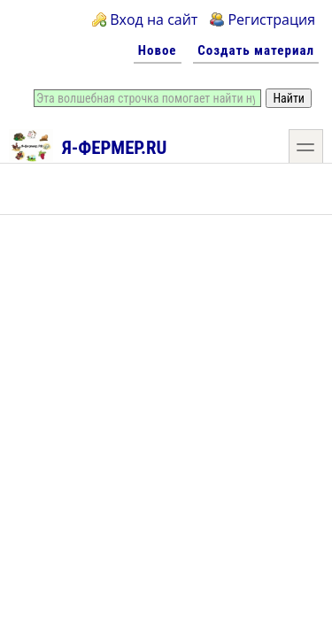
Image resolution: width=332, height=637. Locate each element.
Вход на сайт (153, 19)
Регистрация (271, 19)
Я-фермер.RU (88, 145)
